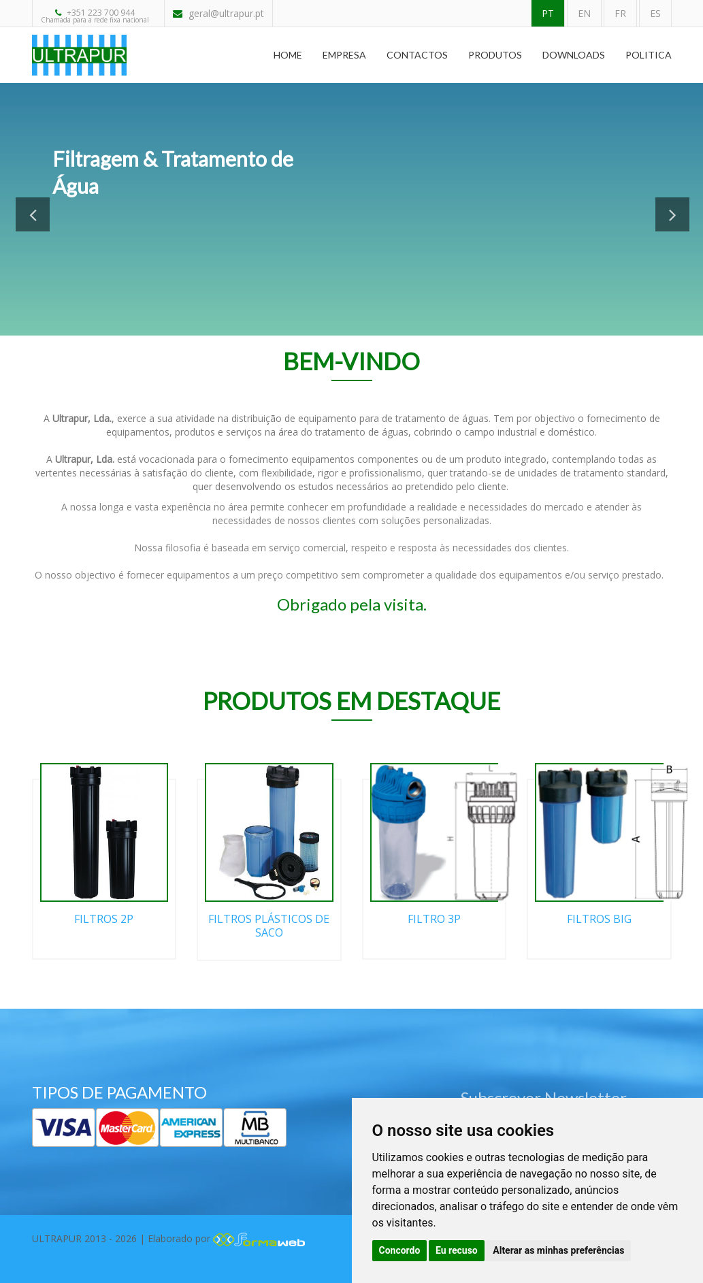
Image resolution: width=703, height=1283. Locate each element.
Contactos (417, 55)
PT (548, 13)
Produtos (495, 55)
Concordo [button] (400, 1250)
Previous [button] (33, 214)
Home (288, 55)
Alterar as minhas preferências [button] (558, 1250)
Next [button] (672, 214)
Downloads (573, 55)
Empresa (344, 55)
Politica (648, 55)
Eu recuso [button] (457, 1250)
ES (655, 13)
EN (584, 13)
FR (620, 13)
